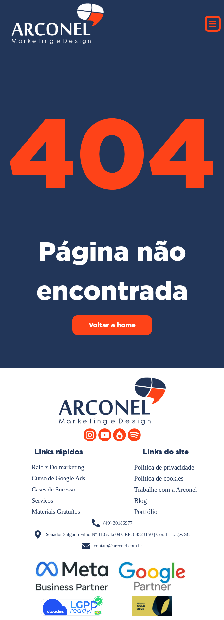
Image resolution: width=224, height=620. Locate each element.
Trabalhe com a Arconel (165, 489)
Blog (140, 500)
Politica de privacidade (164, 467)
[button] (213, 24)
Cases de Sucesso (53, 489)
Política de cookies (159, 478)
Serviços (42, 500)
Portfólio (146, 511)
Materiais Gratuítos (56, 511)
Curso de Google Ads (58, 478)
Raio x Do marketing (58, 467)
